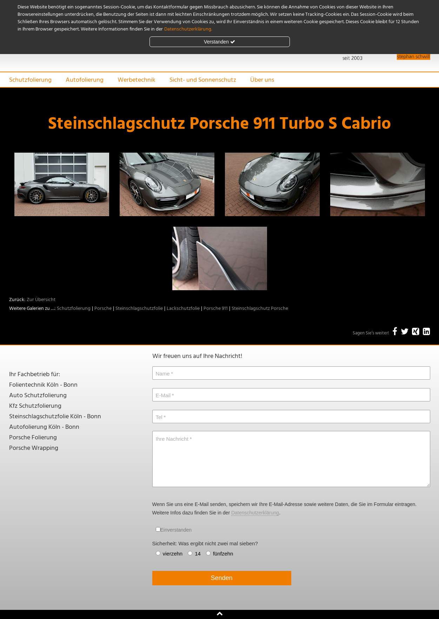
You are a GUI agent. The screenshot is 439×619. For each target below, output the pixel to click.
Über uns (262, 80)
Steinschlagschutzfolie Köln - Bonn (55, 417)
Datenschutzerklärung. (188, 29)
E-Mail (163, 395)
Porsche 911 (216, 309)
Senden (221, 577)
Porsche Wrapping (33, 448)
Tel (159, 417)
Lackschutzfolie (183, 309)
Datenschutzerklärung (255, 512)
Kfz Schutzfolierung (35, 406)
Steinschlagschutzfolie (139, 309)
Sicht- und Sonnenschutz (202, 80)
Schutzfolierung (30, 80)
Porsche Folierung (33, 438)
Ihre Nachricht (172, 439)
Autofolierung (85, 80)
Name (163, 374)
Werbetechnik (136, 80)
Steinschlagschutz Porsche (260, 309)
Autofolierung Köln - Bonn (44, 427)
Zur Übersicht (41, 300)
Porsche (103, 309)
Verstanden (219, 42)
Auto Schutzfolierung (38, 396)
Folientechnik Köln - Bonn (43, 385)
